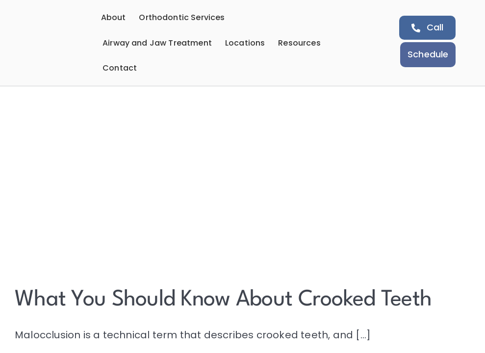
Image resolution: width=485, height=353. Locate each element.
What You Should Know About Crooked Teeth (223, 300)
